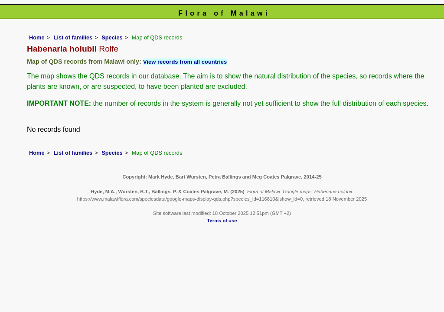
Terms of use (222, 220)
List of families (73, 37)
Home (37, 37)
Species (111, 37)
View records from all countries (185, 61)
